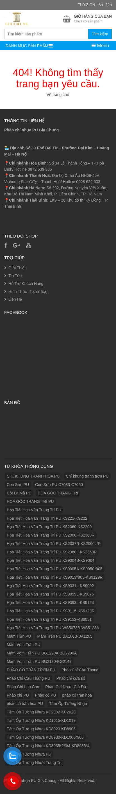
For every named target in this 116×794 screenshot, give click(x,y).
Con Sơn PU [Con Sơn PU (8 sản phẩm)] (18, 484)
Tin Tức (15, 275)
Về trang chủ (58, 94)
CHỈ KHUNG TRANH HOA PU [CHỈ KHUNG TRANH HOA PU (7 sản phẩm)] (33, 476)
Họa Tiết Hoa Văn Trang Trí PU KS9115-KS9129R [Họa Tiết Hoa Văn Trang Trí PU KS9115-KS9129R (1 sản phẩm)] (51, 611)
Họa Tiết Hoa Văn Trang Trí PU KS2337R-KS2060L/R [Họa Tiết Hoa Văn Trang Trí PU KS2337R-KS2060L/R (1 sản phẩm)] (54, 543)
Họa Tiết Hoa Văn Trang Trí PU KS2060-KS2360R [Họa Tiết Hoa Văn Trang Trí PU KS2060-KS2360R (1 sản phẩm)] (51, 535)
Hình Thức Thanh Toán (28, 291)
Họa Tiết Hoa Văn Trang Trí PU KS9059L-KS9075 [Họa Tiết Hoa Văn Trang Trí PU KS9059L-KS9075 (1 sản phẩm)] (50, 594)
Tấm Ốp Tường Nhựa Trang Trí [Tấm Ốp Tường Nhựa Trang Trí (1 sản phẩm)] (34, 762)
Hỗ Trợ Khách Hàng (25, 283)
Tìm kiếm (100, 34)
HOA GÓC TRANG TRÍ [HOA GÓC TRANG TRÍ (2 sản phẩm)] (58, 493)
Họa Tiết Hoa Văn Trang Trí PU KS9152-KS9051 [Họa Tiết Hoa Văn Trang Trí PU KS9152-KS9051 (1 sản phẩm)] (49, 619)
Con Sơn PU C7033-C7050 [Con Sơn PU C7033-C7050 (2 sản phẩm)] (59, 484)
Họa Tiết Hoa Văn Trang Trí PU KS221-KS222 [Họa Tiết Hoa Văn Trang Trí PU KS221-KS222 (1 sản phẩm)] (47, 518)
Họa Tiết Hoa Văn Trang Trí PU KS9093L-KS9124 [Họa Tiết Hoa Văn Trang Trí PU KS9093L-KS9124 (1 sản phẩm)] (50, 602)
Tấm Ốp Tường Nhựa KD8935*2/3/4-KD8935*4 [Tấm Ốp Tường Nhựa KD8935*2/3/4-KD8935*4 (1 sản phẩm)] (48, 745)
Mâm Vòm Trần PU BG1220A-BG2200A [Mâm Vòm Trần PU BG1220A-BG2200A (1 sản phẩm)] (42, 653)
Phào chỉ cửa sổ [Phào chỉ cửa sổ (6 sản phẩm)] (70, 678)
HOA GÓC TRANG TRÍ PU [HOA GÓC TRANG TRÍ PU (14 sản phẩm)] (30, 501)
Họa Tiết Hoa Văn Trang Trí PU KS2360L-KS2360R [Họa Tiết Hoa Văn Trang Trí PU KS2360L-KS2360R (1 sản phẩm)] (52, 552)
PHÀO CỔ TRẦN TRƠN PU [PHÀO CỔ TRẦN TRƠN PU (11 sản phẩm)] (31, 670)
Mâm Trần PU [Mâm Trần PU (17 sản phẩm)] (19, 636)
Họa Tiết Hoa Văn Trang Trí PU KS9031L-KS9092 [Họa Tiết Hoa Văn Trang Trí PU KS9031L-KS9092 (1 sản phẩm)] (50, 585)
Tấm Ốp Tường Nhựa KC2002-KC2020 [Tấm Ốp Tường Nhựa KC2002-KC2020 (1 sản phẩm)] (41, 712)
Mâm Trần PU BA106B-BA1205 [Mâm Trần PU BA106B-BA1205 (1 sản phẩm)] (64, 636)
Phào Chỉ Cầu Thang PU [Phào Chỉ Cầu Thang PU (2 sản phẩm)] (28, 678)
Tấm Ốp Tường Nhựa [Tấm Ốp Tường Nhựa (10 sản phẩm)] (68, 703)
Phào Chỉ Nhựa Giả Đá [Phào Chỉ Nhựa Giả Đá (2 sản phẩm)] (65, 687)
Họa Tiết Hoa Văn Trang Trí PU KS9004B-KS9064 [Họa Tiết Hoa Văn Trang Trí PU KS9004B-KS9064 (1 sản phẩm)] (50, 560)
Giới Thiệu (17, 268)
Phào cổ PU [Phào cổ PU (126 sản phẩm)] (45, 695)
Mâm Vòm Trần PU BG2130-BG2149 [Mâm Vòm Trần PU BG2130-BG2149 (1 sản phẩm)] (39, 661)
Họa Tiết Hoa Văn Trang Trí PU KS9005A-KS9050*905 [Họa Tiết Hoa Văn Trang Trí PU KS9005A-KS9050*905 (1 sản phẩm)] (55, 569)
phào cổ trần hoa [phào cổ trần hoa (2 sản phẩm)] (77, 695)
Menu (100, 45)
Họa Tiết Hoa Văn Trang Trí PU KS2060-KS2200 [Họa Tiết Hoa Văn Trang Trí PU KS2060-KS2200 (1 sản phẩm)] (49, 526)
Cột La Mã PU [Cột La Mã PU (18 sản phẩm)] (19, 493)
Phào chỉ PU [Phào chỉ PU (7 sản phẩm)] (18, 695)
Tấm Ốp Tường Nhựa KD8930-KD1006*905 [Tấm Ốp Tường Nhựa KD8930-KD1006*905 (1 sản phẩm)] (45, 737)
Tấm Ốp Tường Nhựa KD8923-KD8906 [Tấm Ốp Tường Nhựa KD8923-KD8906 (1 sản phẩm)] (41, 729)
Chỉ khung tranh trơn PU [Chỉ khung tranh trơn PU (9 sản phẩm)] (87, 476)
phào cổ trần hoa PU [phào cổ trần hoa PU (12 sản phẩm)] (25, 703)
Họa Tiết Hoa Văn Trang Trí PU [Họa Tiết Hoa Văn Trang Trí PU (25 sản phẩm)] (34, 510)
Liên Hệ (15, 299)
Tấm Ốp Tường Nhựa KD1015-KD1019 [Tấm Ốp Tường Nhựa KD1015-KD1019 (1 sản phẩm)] (41, 720)
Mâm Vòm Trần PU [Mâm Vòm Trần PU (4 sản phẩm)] (23, 644)
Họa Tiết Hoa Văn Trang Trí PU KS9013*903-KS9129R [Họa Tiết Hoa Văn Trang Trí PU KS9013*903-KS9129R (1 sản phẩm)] (55, 577)
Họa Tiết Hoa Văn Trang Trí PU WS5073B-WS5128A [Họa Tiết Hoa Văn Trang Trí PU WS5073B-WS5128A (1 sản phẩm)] (53, 628)
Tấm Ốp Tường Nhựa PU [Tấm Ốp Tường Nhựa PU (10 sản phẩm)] (29, 754)
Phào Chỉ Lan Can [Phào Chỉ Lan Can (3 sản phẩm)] (23, 687)
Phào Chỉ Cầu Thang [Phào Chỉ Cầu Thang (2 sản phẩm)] (80, 670)
